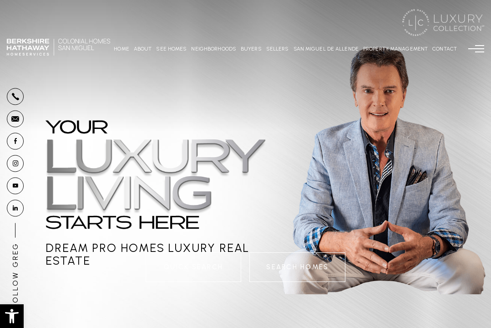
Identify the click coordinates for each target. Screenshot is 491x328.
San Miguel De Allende (326, 49)
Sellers (277, 49)
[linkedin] (15, 208)
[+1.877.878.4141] (15, 96)
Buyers (251, 49)
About (143, 49)
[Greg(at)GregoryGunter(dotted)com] (15, 118)
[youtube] (15, 185)
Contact (444, 49)
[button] (12, 316)
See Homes (171, 49)
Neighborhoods (213, 49)
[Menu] (476, 48)
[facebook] (15, 141)
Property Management (395, 49)
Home (121, 49)
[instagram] (15, 163)
